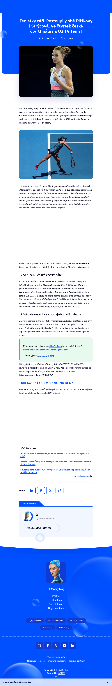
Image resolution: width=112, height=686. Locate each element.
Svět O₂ (38, 25)
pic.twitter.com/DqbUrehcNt (54, 349)
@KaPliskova (55, 346)
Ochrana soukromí (57, 661)
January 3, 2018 (46, 355)
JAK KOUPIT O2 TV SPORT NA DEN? (46, 383)
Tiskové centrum (77, 661)
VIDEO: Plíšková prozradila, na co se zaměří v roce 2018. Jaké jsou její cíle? (54, 455)
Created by (56, 675)
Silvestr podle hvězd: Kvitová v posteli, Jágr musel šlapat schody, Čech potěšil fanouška (55, 471)
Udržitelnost (41, 43)
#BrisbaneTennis (31, 349)
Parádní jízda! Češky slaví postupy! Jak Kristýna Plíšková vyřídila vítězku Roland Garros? (55, 463)
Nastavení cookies (36, 661)
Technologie (41, 34)
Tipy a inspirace (43, 52)
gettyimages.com (83, 476)
